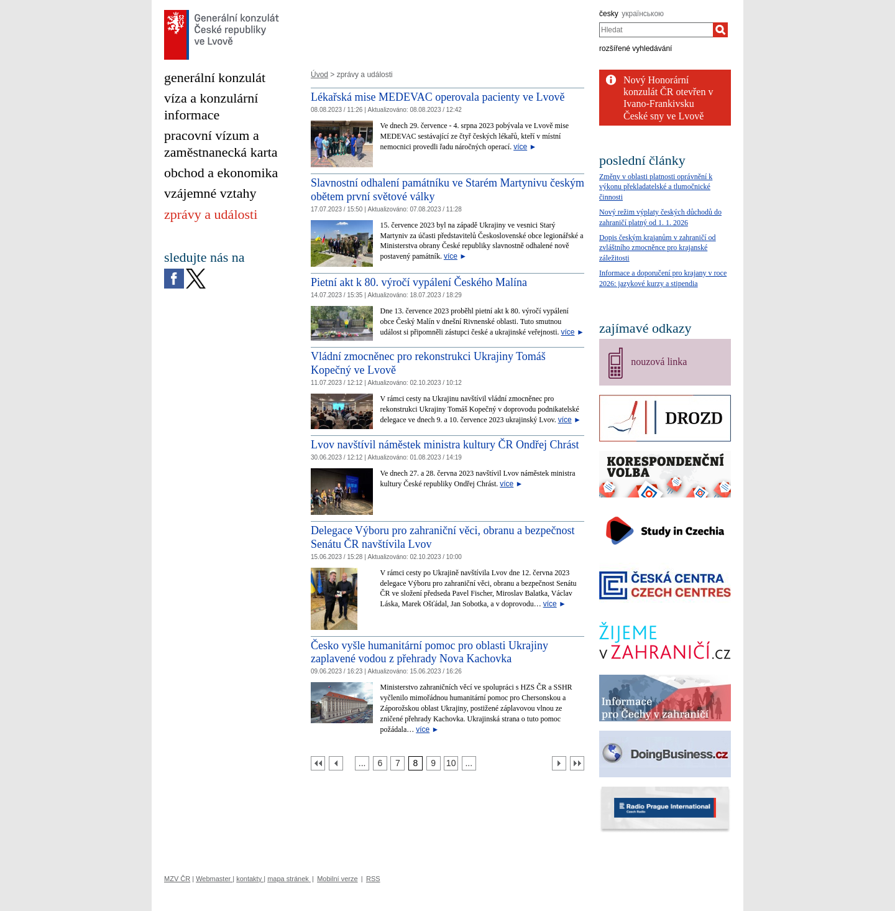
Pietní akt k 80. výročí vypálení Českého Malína (419, 282)
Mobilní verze (337, 878)
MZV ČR (177, 878)
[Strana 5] (362, 763)
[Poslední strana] (577, 763)
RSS (373, 878)
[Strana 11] (469, 763)
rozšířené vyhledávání (635, 48)
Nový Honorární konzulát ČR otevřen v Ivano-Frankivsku (668, 92)
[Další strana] (559, 763)
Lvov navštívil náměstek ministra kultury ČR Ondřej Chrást (445, 444)
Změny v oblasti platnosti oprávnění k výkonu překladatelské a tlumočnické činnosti (655, 187)
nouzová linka (659, 361)
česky (608, 13)
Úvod (319, 74)
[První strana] (318, 763)
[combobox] (656, 29)
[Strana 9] (433, 763)
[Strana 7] (397, 763)
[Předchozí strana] (336, 763)
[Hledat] (720, 29)
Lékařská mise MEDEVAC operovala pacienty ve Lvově (438, 97)
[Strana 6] (380, 763)
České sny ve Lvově (663, 116)
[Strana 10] (451, 763)
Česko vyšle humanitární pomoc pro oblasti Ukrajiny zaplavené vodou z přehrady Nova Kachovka (429, 652)
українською (643, 13)
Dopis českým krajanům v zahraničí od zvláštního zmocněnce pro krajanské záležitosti (657, 248)
